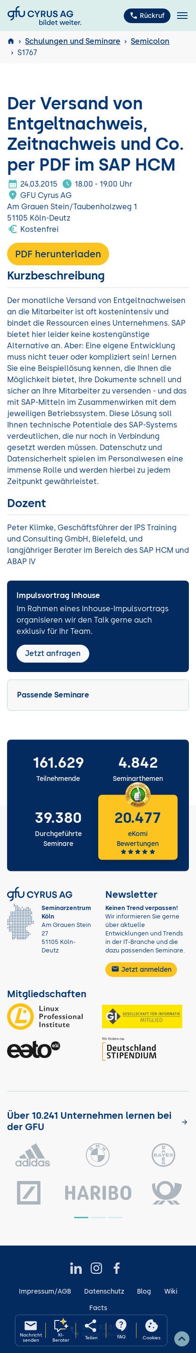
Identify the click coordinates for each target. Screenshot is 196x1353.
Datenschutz (104, 1291)
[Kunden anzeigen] (184, 1121)
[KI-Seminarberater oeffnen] (61, 1330)
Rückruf (147, 15)
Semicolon (150, 41)
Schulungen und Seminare (72, 41)
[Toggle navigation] (182, 15)
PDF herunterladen (58, 254)
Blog (144, 1291)
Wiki (170, 1291)
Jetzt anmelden (141, 969)
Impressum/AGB (45, 1291)
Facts (98, 1308)
